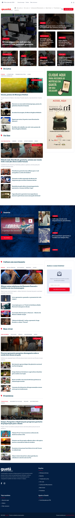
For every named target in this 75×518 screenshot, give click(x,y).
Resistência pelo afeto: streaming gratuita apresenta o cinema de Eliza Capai (25, 187)
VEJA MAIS (7, 238)
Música (39, 271)
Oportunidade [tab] (28, 141)
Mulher (43, 23)
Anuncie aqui (21, 2)
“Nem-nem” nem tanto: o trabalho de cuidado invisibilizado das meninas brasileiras (55, 26)
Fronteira (62, 54)
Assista (17, 10)
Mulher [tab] (26, 401)
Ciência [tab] (20, 334)
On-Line (26, 8)
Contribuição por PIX (45, 500)
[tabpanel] (22, 105)
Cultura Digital (7, 54)
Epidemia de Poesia (36, 80)
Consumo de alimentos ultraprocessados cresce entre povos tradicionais (27, 388)
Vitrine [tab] (20, 141)
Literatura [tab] (10, 74)
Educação (5, 38)
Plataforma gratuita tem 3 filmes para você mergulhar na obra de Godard (25, 171)
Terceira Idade (37, 338)
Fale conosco (33, 2)
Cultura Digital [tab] (5, 141)
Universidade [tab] (28, 334)
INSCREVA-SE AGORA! (59, 289)
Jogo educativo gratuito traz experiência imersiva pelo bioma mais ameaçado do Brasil (26, 195)
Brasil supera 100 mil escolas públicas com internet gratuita (17, 43)
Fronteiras (57, 8)
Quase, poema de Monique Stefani (14, 95)
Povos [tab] (3, 403)
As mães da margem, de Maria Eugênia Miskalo (26, 112)
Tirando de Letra (44, 479)
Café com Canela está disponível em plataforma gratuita (61, 220)
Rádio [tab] (36, 141)
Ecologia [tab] (13, 334)
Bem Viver (48, 8)
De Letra (19, 8)
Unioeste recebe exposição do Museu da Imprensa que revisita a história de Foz (24, 179)
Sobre (27, 2)
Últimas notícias (43, 473)
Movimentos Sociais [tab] (16, 401)
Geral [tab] (35, 334)
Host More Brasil (70, 515)
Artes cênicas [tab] (11, 267)
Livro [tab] (29, 74)
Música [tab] (3, 267)
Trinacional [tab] (4, 401)
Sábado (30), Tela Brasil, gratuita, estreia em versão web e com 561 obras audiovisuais (9, 60)
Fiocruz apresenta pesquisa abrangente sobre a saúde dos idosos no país (20, 354)
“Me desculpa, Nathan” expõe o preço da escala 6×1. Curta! (17, 229)
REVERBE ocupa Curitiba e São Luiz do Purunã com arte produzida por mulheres (46, 42)
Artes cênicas (44, 36)
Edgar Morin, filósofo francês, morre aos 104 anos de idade (65, 43)
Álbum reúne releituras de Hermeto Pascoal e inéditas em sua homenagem (19, 287)
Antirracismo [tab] (34, 401)
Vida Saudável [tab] (5, 334)
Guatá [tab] (34, 267)
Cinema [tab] (14, 141)
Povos (23, 56)
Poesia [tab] (3, 74)
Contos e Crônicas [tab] (6, 76)
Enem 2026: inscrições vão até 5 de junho (46, 62)
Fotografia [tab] (20, 267)
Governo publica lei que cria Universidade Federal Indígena (28, 61)
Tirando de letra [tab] (20, 74)
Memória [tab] (28, 267)
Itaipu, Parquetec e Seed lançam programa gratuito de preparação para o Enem (65, 60)
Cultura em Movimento (37, 8)
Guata (7, 515)
